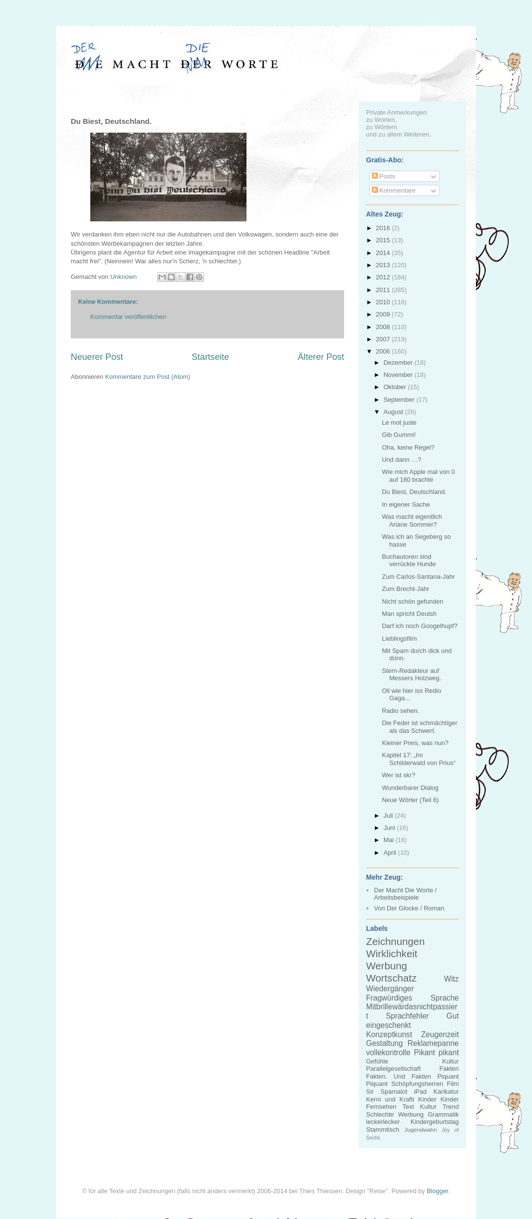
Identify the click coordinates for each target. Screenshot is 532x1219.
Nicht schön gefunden (412, 601)
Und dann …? (401, 459)
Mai (390, 840)
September (400, 399)
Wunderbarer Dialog (410, 787)
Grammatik (443, 1114)
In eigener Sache (406, 504)
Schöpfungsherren (417, 1083)
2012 (384, 277)
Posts (383, 176)
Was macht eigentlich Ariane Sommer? (412, 520)
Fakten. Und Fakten (398, 1076)
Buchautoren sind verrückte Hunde (408, 560)
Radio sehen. (400, 710)
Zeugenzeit (440, 1034)
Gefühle (377, 1061)
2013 (384, 265)
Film (453, 1083)
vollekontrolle (388, 1052)
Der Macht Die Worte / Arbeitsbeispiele (405, 894)
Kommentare (394, 190)
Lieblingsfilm (399, 638)
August (394, 411)
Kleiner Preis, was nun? (415, 743)
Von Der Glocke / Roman (409, 908)
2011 (384, 290)
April (391, 852)
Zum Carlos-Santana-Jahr (418, 576)
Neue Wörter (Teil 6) (410, 800)
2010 (384, 302)
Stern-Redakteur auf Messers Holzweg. (411, 674)
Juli (389, 815)
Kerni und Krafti (390, 1099)
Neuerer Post (97, 357)
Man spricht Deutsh (409, 613)
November (399, 374)
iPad (420, 1091)
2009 (384, 314)
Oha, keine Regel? (408, 447)
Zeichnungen (395, 941)
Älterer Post (321, 357)
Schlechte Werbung (395, 1114)
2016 (384, 228)
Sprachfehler (407, 1016)
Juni (390, 827)
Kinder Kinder (438, 1099)
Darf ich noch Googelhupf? (419, 625)
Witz (451, 979)
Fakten (449, 1068)
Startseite (210, 357)
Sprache (444, 998)
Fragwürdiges (389, 998)
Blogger (437, 1191)
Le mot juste (399, 422)
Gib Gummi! (398, 434)
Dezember (399, 362)
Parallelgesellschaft (393, 1068)
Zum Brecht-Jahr (405, 588)
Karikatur (446, 1091)
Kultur (450, 1061)
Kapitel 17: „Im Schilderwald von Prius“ (418, 759)
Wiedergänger (390, 988)
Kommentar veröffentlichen (128, 316)
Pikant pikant (436, 1052)
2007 (384, 339)
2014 (384, 252)
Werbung (386, 965)
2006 (384, 351)
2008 (384, 327)
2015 (384, 240)
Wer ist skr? (398, 775)
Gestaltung (384, 1043)
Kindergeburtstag (434, 1121)
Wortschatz (391, 977)
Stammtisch (382, 1129)
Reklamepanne (433, 1043)
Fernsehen (381, 1106)
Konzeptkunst (389, 1034)
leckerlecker (383, 1121)
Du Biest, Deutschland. (414, 491)
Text (408, 1106)
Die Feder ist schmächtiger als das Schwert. (419, 726)
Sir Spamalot (387, 1091)
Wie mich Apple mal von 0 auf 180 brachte (418, 475)
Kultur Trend (439, 1106)
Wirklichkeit (391, 953)
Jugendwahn (421, 1129)
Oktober (396, 387)
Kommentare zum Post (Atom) (147, 376)
